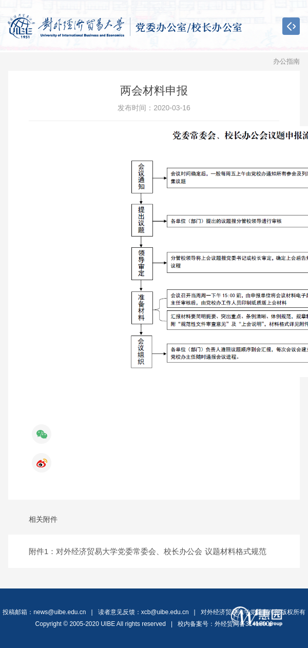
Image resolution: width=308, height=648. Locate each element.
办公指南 (286, 61)
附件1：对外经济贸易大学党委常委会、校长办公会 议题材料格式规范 (147, 551)
